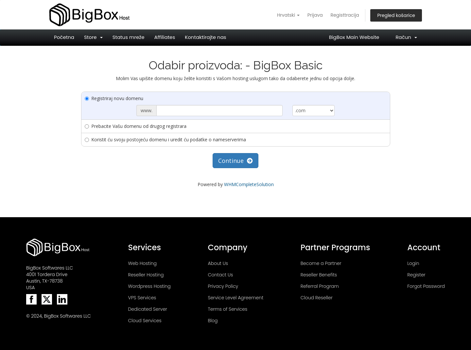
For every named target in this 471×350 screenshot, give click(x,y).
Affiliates (164, 37)
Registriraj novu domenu (114, 98)
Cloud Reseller (317, 297)
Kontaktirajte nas (205, 37)
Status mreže (129, 37)
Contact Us (220, 274)
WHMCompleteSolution (249, 184)
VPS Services (142, 297)
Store (93, 37)
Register (416, 274)
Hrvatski (288, 15)
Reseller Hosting (146, 274)
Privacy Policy (223, 286)
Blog (213, 320)
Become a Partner (321, 263)
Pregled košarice (396, 15)
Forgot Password (426, 286)
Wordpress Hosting (149, 286)
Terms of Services (227, 309)
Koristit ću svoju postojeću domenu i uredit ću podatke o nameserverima (165, 139)
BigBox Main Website (354, 37)
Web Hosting (142, 263)
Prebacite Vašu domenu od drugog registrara (135, 126)
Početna (64, 37)
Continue (235, 161)
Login (413, 263)
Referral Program (320, 286)
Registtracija (344, 15)
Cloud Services (144, 320)
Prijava (315, 15)
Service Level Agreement (235, 297)
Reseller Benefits (319, 274)
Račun (406, 37)
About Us (218, 263)
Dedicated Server (147, 309)
